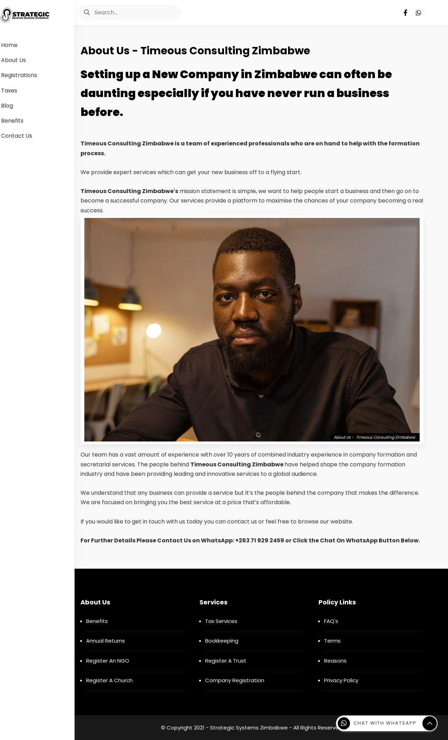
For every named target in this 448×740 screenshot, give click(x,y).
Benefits (97, 621)
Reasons (335, 660)
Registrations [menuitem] (27, 75)
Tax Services (221, 621)
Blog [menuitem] (15, 106)
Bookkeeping (221, 640)
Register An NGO (107, 660)
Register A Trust (225, 660)
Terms (332, 640)
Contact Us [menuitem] (24, 136)
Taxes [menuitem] (17, 91)
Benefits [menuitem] (20, 121)
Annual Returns (105, 640)
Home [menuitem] (17, 45)
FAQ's (331, 621)
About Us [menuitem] (21, 60)
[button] (88, 12)
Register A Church (109, 680)
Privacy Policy (341, 680)
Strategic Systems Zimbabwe (249, 727)
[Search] (131, 12)
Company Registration (234, 680)
